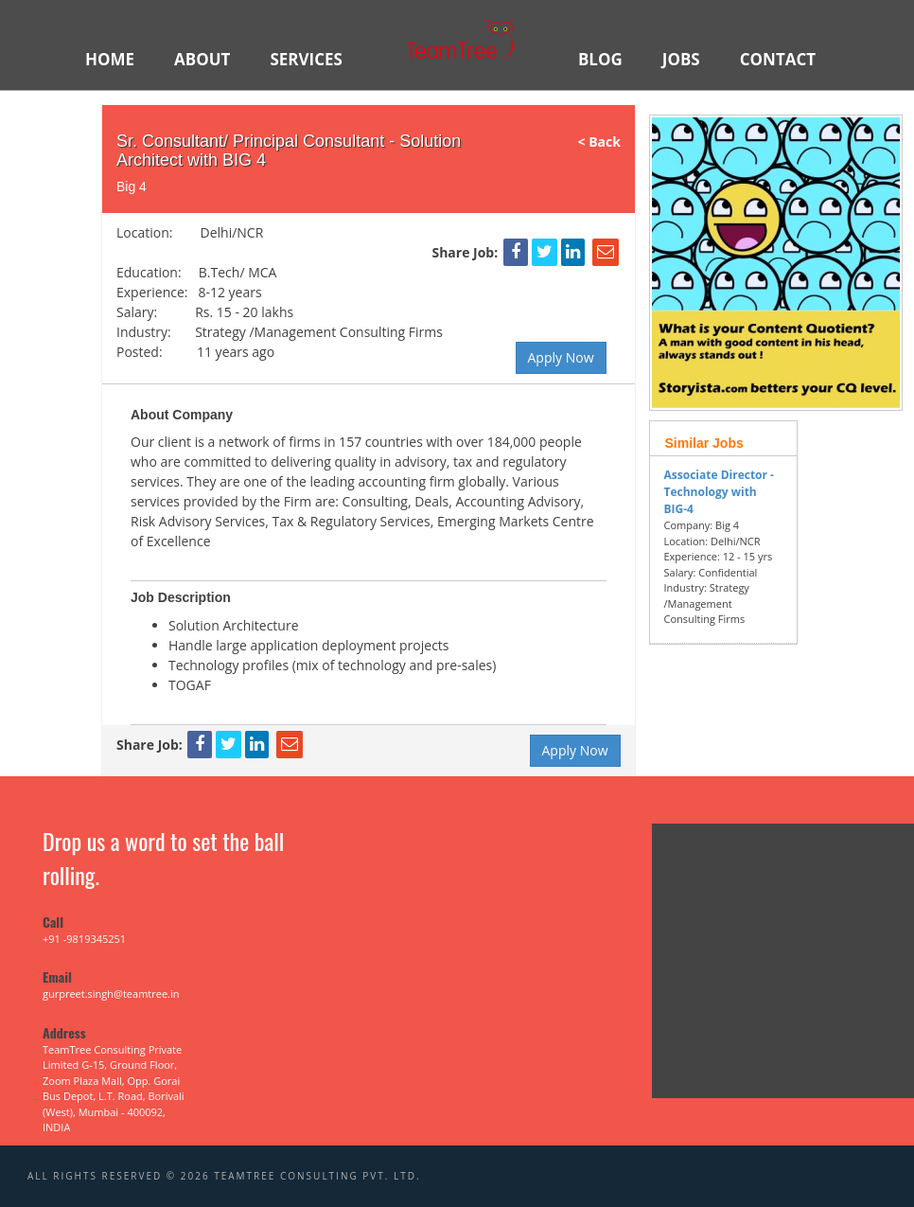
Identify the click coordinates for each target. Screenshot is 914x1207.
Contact (778, 59)
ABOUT (202, 59)
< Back (606, 142)
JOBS (681, 59)
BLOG (600, 59)
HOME (109, 59)
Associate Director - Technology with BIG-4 (719, 492)
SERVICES (306, 59)
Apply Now (561, 357)
